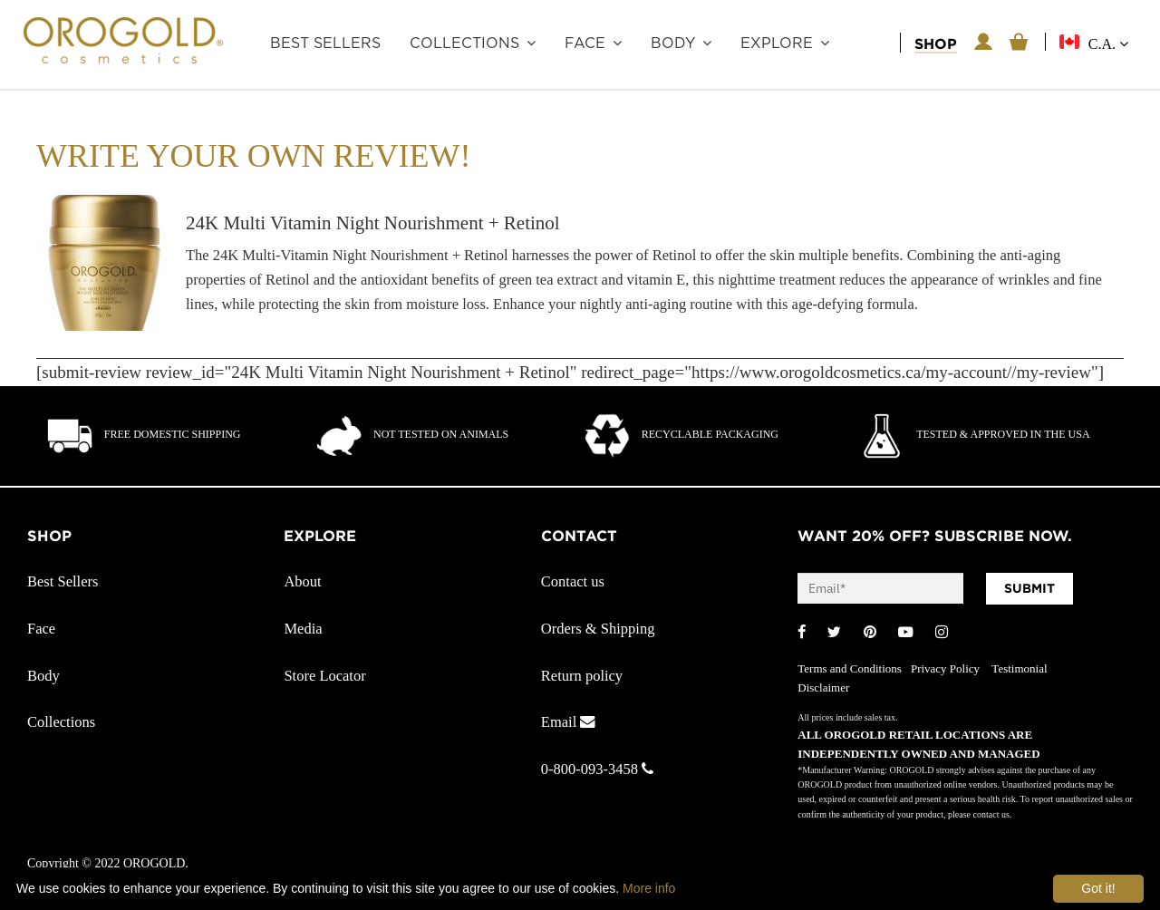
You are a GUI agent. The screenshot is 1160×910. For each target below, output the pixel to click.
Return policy (582, 675)
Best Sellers (325, 43)
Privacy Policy (946, 668)
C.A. (1108, 44)
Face (585, 43)
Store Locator (324, 675)
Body (673, 43)
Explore (776, 43)
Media (303, 628)
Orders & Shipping (598, 628)
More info (649, 888)
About (302, 581)
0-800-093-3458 (597, 769)
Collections (464, 43)
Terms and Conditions (850, 668)
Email (568, 722)
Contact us (572, 581)
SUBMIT (1029, 588)
